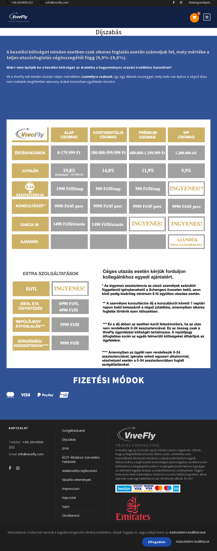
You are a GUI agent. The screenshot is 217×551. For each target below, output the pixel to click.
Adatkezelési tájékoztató (79, 471)
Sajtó (65, 506)
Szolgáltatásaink (73, 430)
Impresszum (71, 489)
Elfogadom (156, 542)
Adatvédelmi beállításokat (187, 532)
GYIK (65, 448)
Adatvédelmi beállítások (192, 541)
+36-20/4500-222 (22, 2)
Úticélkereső (70, 515)
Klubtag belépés (199, 2)
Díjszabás (69, 439)
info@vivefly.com (57, 2)
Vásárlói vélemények (76, 480)
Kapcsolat (69, 498)
